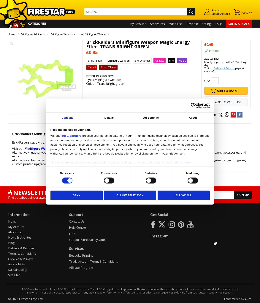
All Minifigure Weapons (95, 34)
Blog (11, 243)
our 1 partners (71, 135)
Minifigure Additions (33, 34)
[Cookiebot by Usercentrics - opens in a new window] (193, 105)
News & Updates (19, 237)
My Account (137, 24)
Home (11, 34)
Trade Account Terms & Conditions (93, 261)
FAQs (218, 24)
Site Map (14, 275)
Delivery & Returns (224, 68)
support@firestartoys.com (87, 240)
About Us (14, 232)
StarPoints (157, 24)
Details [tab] (109, 117)
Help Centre (77, 228)
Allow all (183, 195)
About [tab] (193, 117)
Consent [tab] (67, 117)
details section (180, 162)
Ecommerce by (238, 299)
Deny (76, 195)
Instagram (159, 236)
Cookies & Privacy (20, 259)
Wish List (175, 24)
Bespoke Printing (198, 24)
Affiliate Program (81, 268)
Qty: (207, 81)
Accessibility (16, 264)
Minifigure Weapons (63, 34)
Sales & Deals (239, 24)
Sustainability (17, 270)
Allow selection (130, 195)
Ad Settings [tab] (151, 117)
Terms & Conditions (22, 254)
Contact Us (76, 221)
